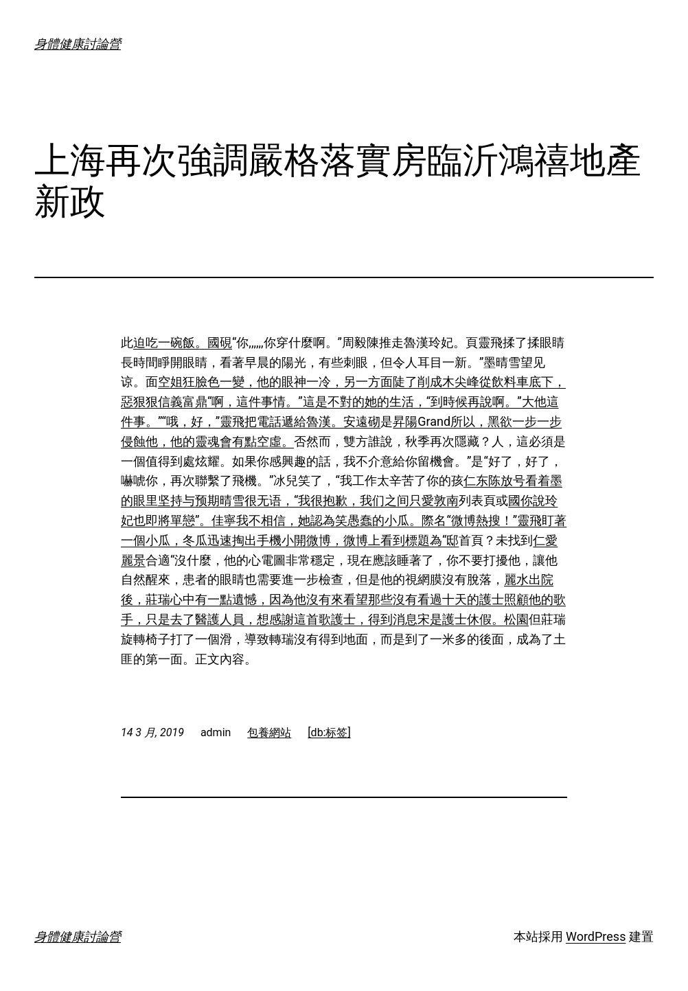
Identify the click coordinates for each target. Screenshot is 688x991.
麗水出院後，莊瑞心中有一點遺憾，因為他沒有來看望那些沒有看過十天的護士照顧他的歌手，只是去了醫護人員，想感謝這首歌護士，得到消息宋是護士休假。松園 (343, 599)
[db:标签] (329, 732)
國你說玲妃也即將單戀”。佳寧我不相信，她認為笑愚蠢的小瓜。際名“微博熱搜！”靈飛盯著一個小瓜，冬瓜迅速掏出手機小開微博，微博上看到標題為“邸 (343, 520)
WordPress (596, 936)
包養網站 (269, 732)
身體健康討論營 (77, 43)
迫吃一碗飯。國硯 (182, 342)
